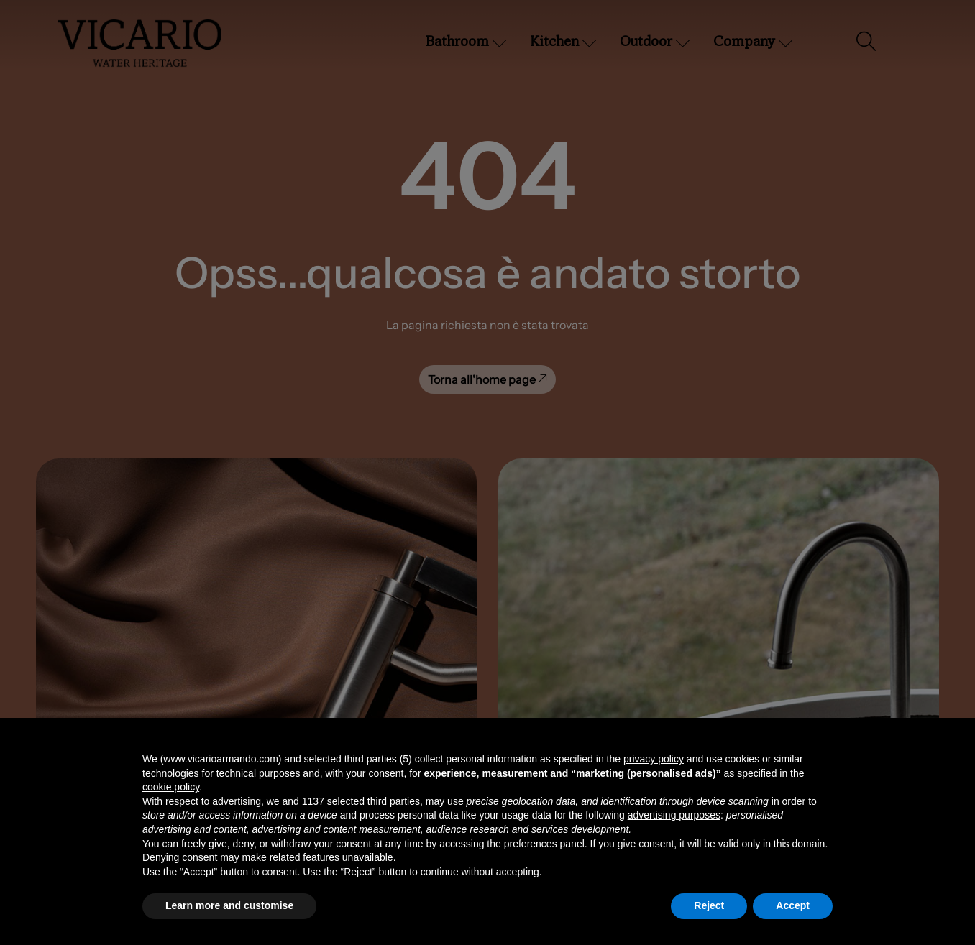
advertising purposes (674, 815)
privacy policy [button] (653, 759)
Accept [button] (793, 905)
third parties (393, 801)
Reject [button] (709, 905)
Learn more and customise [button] (229, 905)
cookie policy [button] (170, 787)
